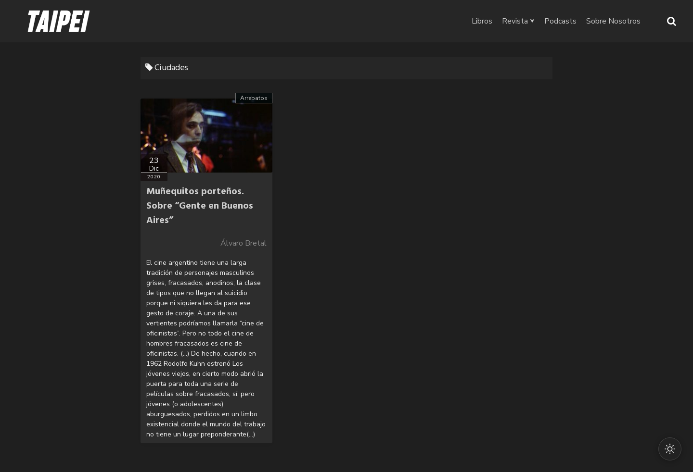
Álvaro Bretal (243, 243)
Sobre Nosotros (613, 21)
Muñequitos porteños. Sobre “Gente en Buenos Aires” (199, 206)
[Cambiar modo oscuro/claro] (669, 448)
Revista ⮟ (518, 21)
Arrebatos (254, 98)
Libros (482, 21)
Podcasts (560, 21)
